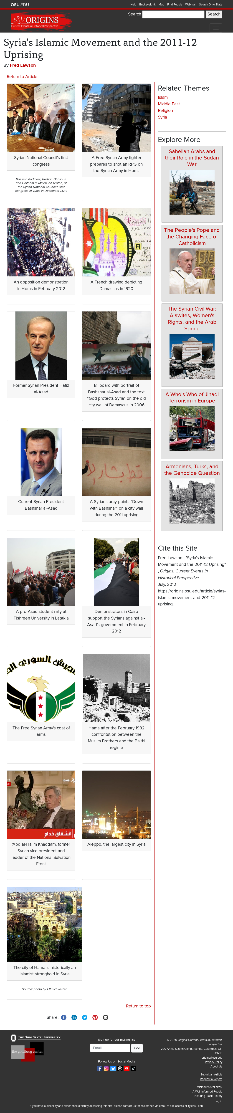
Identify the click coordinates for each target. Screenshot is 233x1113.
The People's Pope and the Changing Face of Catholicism (192, 237)
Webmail (190, 4)
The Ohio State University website (20, 5)
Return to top (138, 1006)
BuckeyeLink (147, 4)
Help (133, 4)
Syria (162, 117)
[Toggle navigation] (216, 28)
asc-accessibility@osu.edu (186, 1106)
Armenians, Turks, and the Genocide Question (192, 469)
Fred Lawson (23, 65)
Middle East (169, 104)
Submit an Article (211, 1074)
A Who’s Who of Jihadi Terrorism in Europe (192, 397)
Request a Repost (211, 1079)
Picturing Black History (208, 1096)
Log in (218, 1101)
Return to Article (22, 76)
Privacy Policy (213, 1062)
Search (134, 14)
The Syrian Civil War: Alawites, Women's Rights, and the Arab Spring (192, 319)
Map (161, 4)
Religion (165, 110)
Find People (174, 4)
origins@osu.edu (212, 1058)
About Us (216, 1066)
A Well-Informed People (207, 1091)
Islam (163, 97)
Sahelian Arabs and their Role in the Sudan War (192, 158)
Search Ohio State (210, 4)
